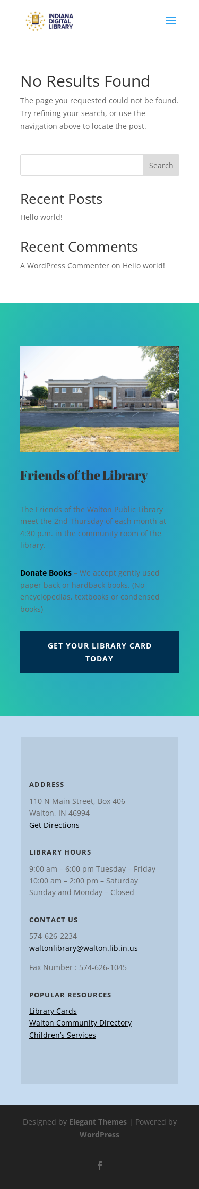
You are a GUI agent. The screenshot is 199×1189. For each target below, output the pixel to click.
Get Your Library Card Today (100, 652)
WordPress (99, 1134)
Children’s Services (62, 1035)
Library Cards (53, 1011)
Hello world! (41, 217)
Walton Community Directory (80, 1023)
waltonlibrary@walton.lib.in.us (83, 948)
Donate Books (46, 573)
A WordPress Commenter (64, 265)
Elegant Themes (98, 1122)
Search (161, 165)
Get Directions (54, 825)
